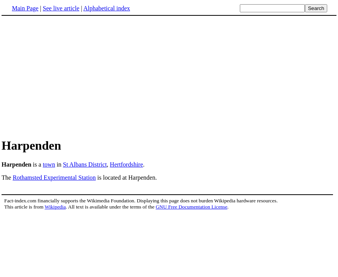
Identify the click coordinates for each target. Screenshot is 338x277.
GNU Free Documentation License (191, 207)
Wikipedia (55, 207)
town (49, 164)
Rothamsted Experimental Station (54, 177)
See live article (61, 8)
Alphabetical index (106, 8)
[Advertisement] (66, 76)
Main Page (25, 8)
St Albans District (85, 164)
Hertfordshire (126, 164)
